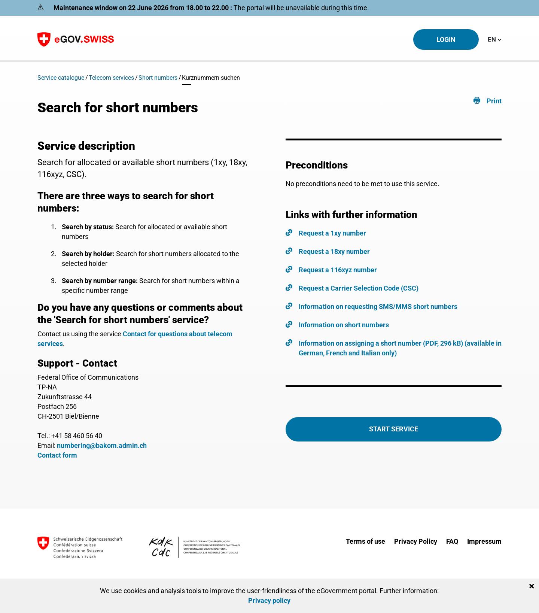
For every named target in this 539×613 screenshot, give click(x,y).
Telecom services (111, 77)
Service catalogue (60, 77)
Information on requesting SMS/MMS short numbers (378, 306)
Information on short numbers (344, 325)
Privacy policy (269, 600)
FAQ (452, 541)
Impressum (484, 541)
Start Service (393, 429)
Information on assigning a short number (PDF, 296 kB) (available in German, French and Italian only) (400, 348)
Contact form (57, 455)
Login (446, 39)
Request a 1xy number (332, 233)
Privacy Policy (415, 541)
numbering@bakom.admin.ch (102, 445)
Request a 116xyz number (338, 270)
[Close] (532, 586)
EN (494, 39)
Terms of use (365, 541)
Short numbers (157, 77)
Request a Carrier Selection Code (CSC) (358, 288)
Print (494, 101)
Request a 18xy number (334, 251)
